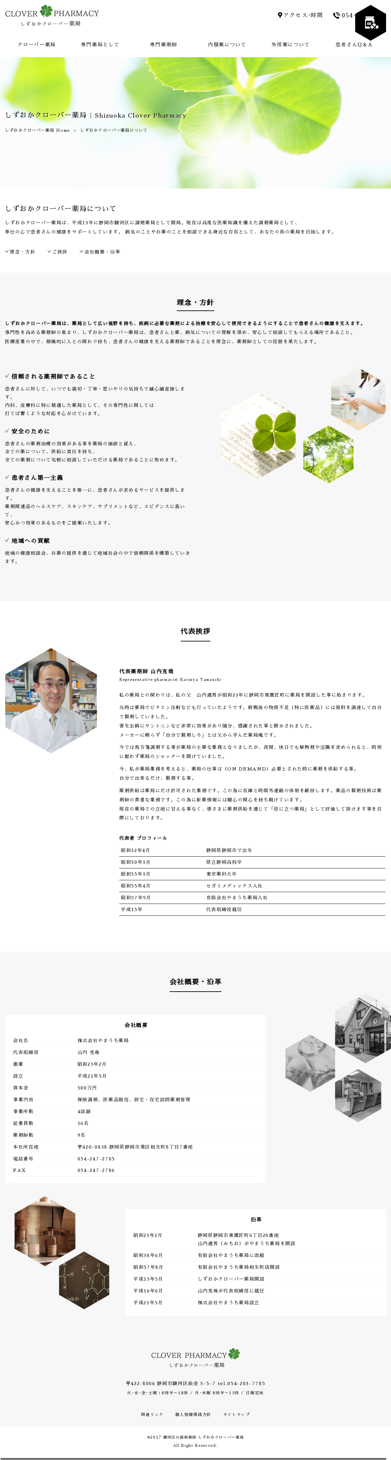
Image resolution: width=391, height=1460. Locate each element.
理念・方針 (22, 252)
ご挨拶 (60, 252)
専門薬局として (100, 44)
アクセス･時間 (303, 15)
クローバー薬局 (36, 44)
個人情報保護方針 (193, 1415)
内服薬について (227, 44)
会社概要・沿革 (102, 252)
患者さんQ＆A (354, 44)
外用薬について (290, 44)
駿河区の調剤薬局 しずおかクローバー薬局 (203, 1437)
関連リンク (152, 1415)
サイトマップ (236, 1415)
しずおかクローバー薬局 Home (37, 130)
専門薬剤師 (163, 44)
